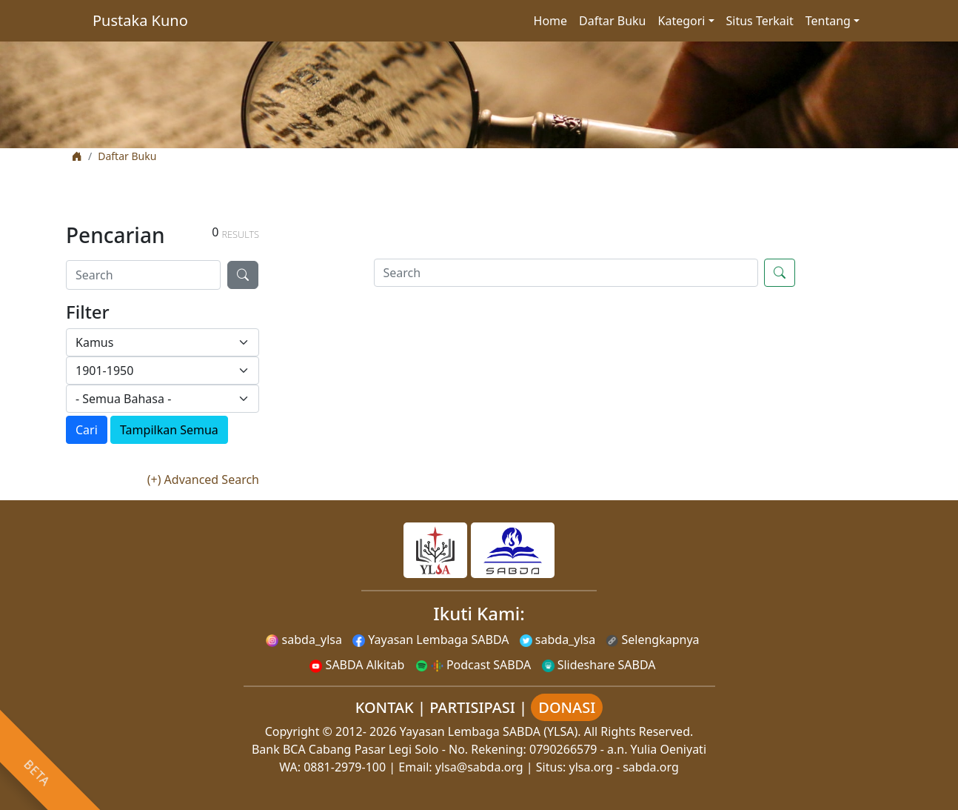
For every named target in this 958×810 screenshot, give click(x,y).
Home (551, 21)
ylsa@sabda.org (479, 767)
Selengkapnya (652, 639)
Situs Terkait (760, 21)
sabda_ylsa (304, 639)
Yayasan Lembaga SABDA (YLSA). (490, 731)
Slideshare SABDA (599, 665)
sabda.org (651, 767)
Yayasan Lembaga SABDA (430, 639)
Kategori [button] (682, 21)
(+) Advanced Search (203, 479)
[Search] (143, 275)
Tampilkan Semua (169, 430)
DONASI (566, 707)
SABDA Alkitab (356, 665)
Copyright (292, 731)
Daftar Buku (612, 21)
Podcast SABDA (473, 665)
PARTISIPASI (472, 707)
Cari (87, 430)
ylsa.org (591, 767)
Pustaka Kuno (140, 20)
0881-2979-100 (345, 767)
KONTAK (384, 707)
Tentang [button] (828, 21)
